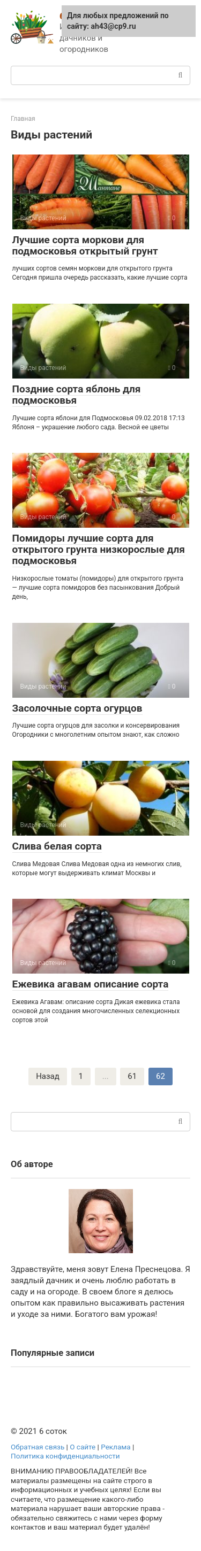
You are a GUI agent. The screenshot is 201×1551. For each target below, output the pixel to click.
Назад (47, 1076)
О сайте (82, 1446)
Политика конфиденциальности (65, 1456)
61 (132, 1076)
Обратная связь (37, 1446)
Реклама (115, 1446)
